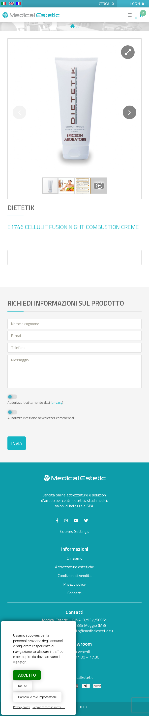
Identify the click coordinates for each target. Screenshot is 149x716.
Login (137, 3)
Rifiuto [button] (22, 686)
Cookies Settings (74, 531)
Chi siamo (75, 558)
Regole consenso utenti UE (48, 707)
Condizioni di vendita (74, 575)
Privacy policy (21, 707)
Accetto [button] (27, 675)
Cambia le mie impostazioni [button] (37, 697)
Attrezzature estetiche (74, 567)
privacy (57, 402)
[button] (128, 52)
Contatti (74, 593)
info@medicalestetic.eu (93, 631)
